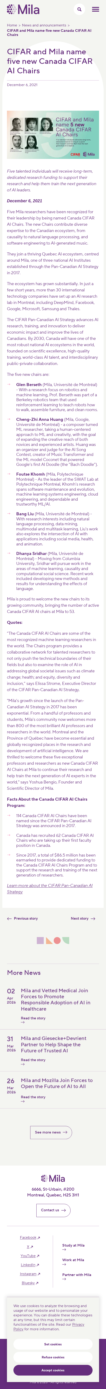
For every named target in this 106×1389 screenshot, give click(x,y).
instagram (28, 1274)
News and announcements (44, 25)
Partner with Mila (76, 1276)
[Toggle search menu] (79, 9)
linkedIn (28, 1265)
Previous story (20, 918)
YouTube (28, 1256)
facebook (28, 1237)
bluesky (28, 1283)
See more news (53, 1137)
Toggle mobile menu (95, 9)
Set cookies (53, 1344)
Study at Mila (73, 1247)
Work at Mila (73, 1261)
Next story (85, 918)
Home (12, 25)
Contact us (55, 1210)
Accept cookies (53, 1370)
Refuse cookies (53, 1357)
